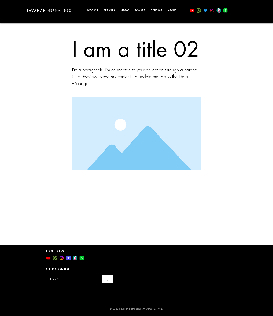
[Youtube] (192, 10)
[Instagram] (212, 10)
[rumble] (199, 10)
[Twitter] (205, 10)
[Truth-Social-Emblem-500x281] (68, 258)
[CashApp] (225, 10)
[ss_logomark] (218, 10)
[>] (107, 279)
